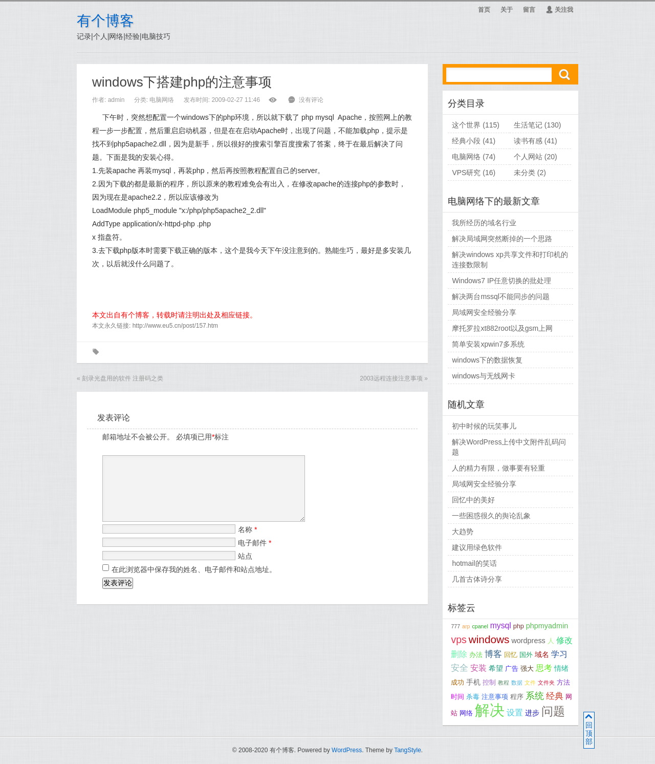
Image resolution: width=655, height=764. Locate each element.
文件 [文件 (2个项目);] (530, 683)
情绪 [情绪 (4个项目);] (561, 668)
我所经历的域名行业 (484, 223)
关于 (506, 9)
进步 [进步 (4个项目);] (532, 713)
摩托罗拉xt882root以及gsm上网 (502, 328)
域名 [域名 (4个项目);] (542, 654)
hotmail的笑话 (474, 563)
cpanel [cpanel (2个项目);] (480, 626)
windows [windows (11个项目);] (489, 639)
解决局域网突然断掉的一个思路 (502, 239)
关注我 (559, 9)
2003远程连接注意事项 (391, 378)
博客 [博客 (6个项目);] (493, 654)
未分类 (524, 172)
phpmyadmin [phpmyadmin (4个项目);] (547, 626)
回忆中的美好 (473, 500)
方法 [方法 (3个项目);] (563, 682)
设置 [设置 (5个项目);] (515, 712)
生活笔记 (528, 125)
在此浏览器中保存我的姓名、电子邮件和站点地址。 (194, 582)
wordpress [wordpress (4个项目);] (528, 640)
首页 (484, 9)
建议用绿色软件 (477, 547)
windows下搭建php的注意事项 (182, 82)
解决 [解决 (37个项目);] (490, 710)
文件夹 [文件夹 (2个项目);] (546, 683)
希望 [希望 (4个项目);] (496, 668)
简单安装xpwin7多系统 (488, 344)
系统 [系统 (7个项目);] (535, 696)
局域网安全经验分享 (484, 312)
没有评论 (311, 99)
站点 (245, 568)
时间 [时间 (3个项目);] (457, 697)
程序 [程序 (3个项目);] (516, 697)
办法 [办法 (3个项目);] (476, 655)
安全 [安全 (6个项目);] (459, 668)
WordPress (347, 750)
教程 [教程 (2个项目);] (503, 683)
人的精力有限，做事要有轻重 (498, 468)
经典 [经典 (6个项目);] (554, 696)
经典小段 (466, 141)
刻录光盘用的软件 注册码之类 (122, 378)
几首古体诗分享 (477, 579)
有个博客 (105, 21)
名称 (247, 542)
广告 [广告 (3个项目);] (511, 668)
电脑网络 (161, 99)
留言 (529, 9)
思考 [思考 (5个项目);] (544, 668)
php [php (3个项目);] (518, 626)
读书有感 (528, 141)
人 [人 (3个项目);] (551, 641)
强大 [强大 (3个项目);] (527, 668)
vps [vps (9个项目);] (458, 639)
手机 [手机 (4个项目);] (473, 682)
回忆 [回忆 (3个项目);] (510, 655)
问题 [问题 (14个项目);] (553, 711)
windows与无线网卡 (483, 376)
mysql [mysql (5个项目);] (500, 625)
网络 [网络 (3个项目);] (466, 713)
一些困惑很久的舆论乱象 (491, 516)
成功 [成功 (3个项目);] (457, 682)
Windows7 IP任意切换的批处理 (501, 281)
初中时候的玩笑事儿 (484, 426)
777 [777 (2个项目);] (455, 626)
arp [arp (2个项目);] (466, 626)
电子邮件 (254, 555)
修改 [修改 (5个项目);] (564, 640)
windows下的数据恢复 (487, 360)
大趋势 (462, 531)
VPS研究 (466, 172)
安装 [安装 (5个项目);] (478, 668)
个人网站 (528, 157)
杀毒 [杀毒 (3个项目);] (472, 697)
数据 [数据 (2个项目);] (516, 683)
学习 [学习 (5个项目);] (559, 654)
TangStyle (407, 750)
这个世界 (466, 125)
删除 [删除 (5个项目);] (459, 654)
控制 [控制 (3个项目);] (489, 682)
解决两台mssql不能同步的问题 (501, 296)
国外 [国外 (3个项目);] (526, 655)
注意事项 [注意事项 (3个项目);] (495, 697)
